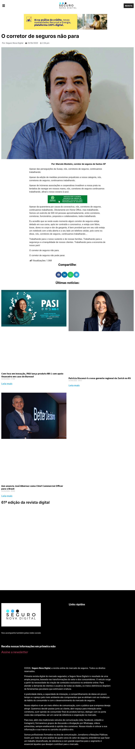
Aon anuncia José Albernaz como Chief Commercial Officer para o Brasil (32, 487)
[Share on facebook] (59, 275)
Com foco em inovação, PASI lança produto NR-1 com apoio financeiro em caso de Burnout (32, 375)
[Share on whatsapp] (70, 275)
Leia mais (6, 383)
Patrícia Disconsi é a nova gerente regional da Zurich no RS (100, 378)
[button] (22, 5)
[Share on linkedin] (65, 275)
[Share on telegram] (76, 275)
